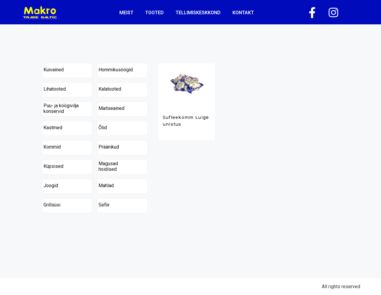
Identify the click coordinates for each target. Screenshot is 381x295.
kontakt (243, 12)
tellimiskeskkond (198, 12)
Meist (126, 12)
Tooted (154, 12)
